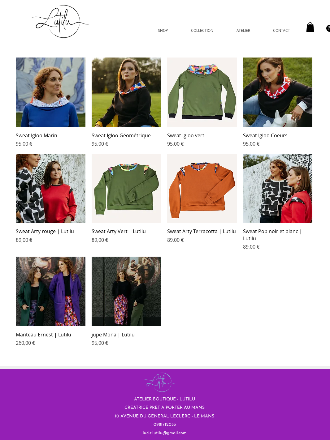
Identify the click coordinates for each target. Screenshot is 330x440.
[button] (310, 27)
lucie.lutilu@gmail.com (165, 433)
